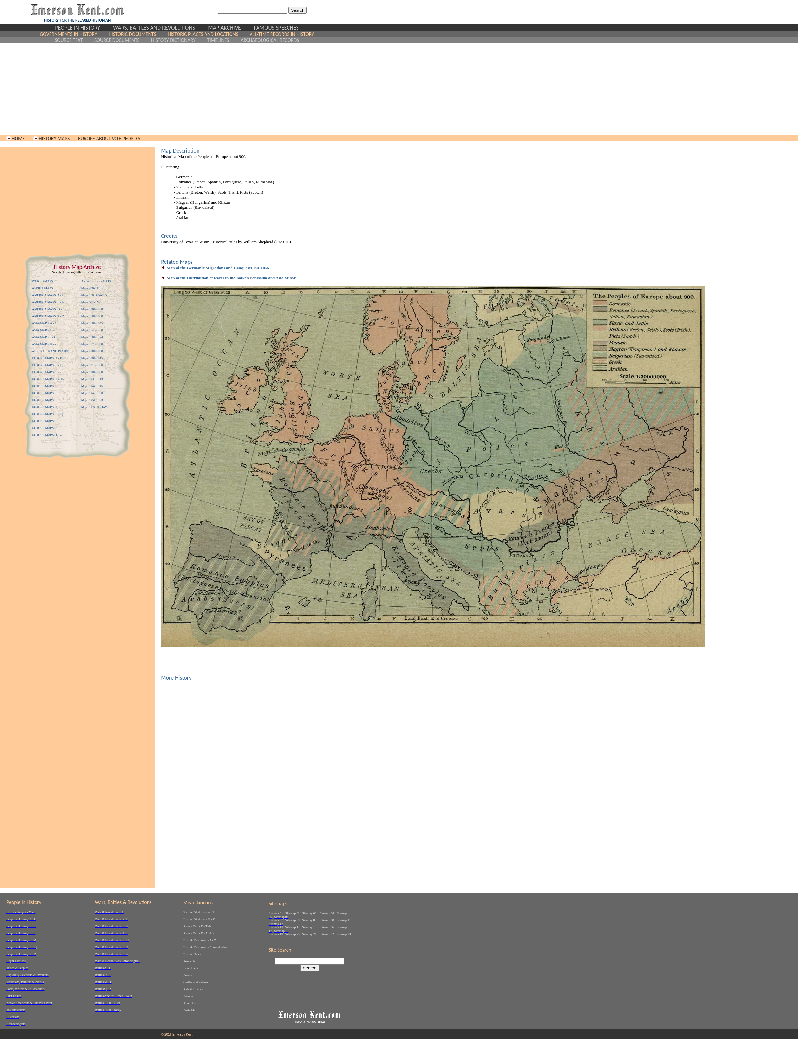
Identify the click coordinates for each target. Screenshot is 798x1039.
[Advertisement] (177, 89)
